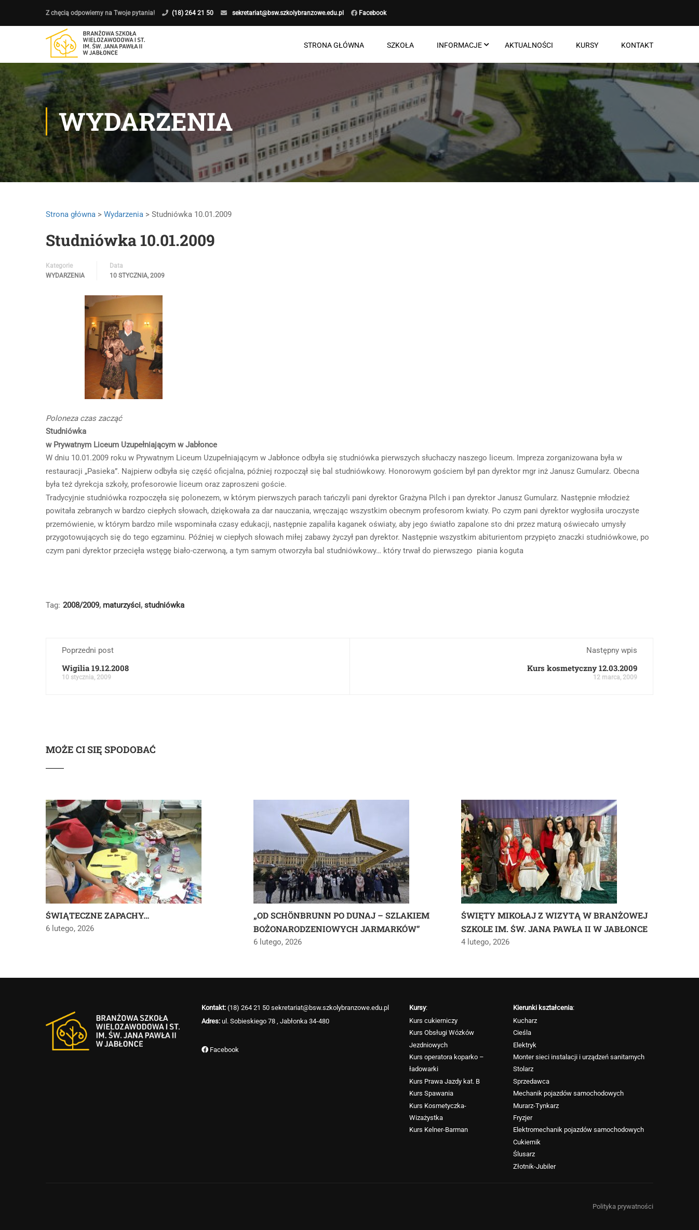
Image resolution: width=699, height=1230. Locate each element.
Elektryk (524, 1045)
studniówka (164, 608)
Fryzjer (522, 1118)
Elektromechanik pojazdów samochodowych (578, 1130)
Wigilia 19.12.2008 (95, 671)
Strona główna (334, 46)
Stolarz (523, 1069)
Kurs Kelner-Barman (438, 1130)
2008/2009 (81, 608)
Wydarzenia (123, 217)
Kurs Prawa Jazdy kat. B (444, 1081)
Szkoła (400, 46)
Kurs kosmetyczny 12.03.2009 (582, 671)
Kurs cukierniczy (433, 1020)
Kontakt (637, 46)
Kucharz (525, 1020)
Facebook (371, 13)
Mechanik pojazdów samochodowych (568, 1093)
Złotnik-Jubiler (534, 1166)
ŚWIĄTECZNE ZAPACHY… (97, 918)
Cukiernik (527, 1142)
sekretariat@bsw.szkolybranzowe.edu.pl (288, 13)
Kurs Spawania (431, 1093)
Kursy (587, 46)
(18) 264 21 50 (192, 13)
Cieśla (522, 1032)
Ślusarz (524, 1154)
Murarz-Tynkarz (536, 1106)
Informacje (459, 46)
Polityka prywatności (623, 1206)
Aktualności (529, 46)
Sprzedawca (531, 1081)
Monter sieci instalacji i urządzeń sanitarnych (578, 1057)
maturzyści (122, 608)
